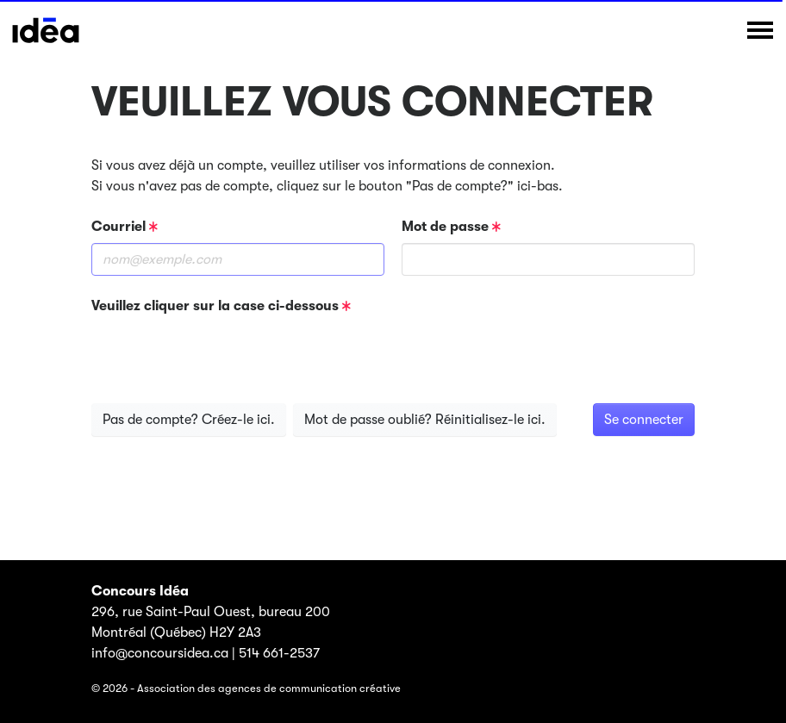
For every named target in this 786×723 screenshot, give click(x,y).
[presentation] (222, 356)
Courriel (124, 226)
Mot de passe (451, 226)
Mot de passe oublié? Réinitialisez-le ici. (425, 419)
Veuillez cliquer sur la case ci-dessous (221, 306)
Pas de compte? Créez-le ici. (189, 419)
